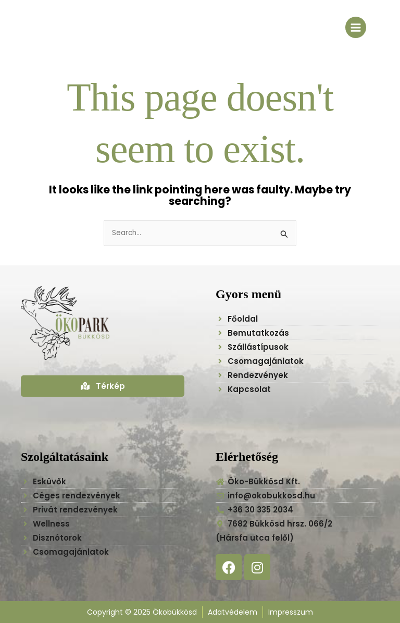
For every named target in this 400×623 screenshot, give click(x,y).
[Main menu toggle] (355, 27)
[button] (386, 564)
